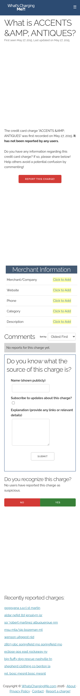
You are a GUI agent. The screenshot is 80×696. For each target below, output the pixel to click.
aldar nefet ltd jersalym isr (23, 615)
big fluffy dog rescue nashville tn (28, 659)
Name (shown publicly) (28, 380)
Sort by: (43, 337)
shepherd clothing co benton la (27, 666)
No (22, 502)
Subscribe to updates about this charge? (41, 398)
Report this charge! (40, 179)
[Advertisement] (40, 88)
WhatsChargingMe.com (39, 686)
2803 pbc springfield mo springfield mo (33, 644)
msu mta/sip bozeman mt (23, 630)
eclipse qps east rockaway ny (25, 652)
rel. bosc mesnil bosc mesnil (25, 673)
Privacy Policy (20, 691)
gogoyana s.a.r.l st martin (22, 608)
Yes (57, 502)
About (71, 686)
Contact (38, 691)
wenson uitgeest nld (19, 637)
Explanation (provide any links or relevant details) (42, 412)
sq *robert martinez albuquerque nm (31, 622)
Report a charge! (58, 691)
